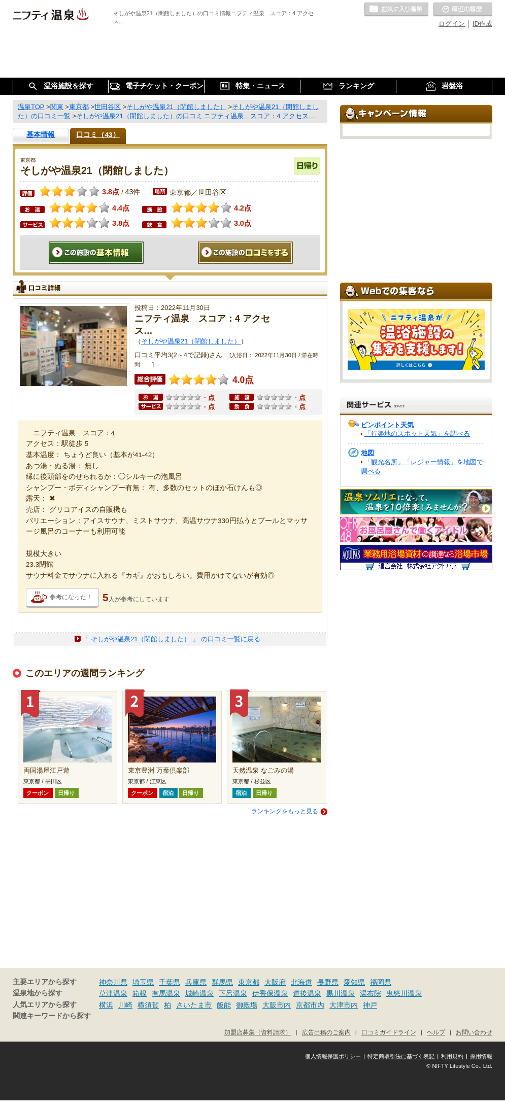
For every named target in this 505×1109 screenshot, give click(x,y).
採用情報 (481, 1056)
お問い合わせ (474, 1032)
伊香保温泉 (270, 993)
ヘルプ (436, 1032)
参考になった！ (71, 597)
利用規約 (452, 1056)
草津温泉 (113, 993)
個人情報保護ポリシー (333, 1056)
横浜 (106, 1005)
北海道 (301, 982)
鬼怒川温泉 (404, 993)
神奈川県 (113, 982)
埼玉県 (143, 982)
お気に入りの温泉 (396, 10)
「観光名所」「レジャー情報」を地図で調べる (422, 466)
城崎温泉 (199, 993)
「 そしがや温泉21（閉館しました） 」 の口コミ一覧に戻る (171, 639)
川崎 (125, 1005)
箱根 (139, 993)
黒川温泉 (340, 993)
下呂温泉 (233, 993)
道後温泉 (307, 993)
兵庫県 (196, 982)
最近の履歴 (462, 10)
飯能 (224, 1005)
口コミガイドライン (388, 1032)
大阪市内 (276, 1005)
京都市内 (310, 1005)
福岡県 (380, 982)
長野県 (328, 982)
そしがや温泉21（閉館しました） (191, 341)
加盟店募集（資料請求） (257, 1032)
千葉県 (169, 982)
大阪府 (275, 982)
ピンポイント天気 (387, 425)
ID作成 (482, 23)
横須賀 (148, 1005)
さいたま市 (194, 1005)
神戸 (370, 1005)
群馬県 (222, 982)
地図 (367, 453)
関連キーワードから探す (52, 1016)
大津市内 (343, 1005)
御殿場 (246, 1005)
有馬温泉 (166, 993)
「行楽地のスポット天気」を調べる (417, 433)
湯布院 (370, 993)
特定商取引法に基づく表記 (400, 1056)
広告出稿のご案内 (326, 1032)
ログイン (452, 23)
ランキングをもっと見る (284, 811)
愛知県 (354, 982)
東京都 (248, 982)
